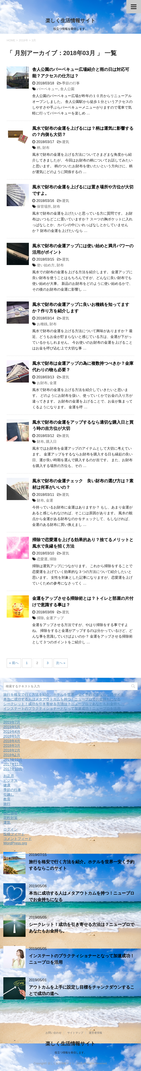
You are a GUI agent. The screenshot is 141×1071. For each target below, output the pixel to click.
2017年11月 (12, 764)
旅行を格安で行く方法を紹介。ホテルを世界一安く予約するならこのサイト (63, 694)
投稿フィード (14, 834)
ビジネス (10, 780)
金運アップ (55, 618)
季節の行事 (71, 83)
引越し (8, 794)
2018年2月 (11, 750)
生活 (6, 808)
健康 (6, 785)
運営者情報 (95, 1032)
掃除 (53, 559)
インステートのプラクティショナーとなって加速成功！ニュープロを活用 (62, 708)
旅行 (6, 804)
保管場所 (44, 206)
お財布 (42, 383)
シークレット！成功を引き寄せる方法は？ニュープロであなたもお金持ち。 (63, 704)
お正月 (8, 776)
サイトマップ (75, 1032)
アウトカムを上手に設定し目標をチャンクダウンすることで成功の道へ (60, 713)
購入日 (51, 441)
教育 (6, 799)
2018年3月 (11, 746)
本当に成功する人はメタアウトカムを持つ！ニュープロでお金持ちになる (62, 699)
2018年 (23, 40)
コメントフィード (17, 839)
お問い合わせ (54, 1032)
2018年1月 (11, 755)
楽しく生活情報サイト (70, 20)
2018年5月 (11, 736)
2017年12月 (12, 760)
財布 (46, 148)
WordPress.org (15, 843)
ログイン (10, 829)
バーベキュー (47, 89)
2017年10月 (12, 769)
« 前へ (14, 663)
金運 (53, 383)
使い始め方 (46, 265)
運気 (65, 142)
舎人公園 (67, 89)
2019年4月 (11, 732)
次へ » (61, 663)
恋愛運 (42, 559)
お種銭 (42, 324)
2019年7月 (11, 722)
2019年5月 (11, 727)
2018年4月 (11, 741)
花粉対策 (10, 818)
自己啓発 (10, 813)
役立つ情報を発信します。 (71, 1052)
